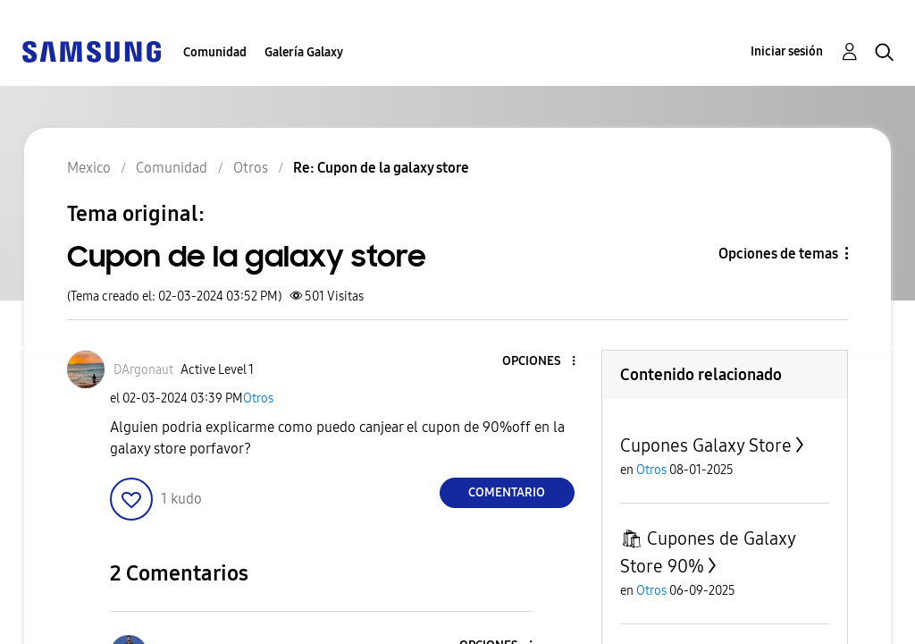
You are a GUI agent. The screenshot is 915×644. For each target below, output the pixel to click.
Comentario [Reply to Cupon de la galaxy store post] (506, 492)
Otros (258, 398)
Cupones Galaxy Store (706, 445)
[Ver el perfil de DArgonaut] (143, 369)
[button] (543, 361)
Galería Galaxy (303, 52)
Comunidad (215, 52)
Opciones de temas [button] (778, 253)
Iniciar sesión (787, 51)
